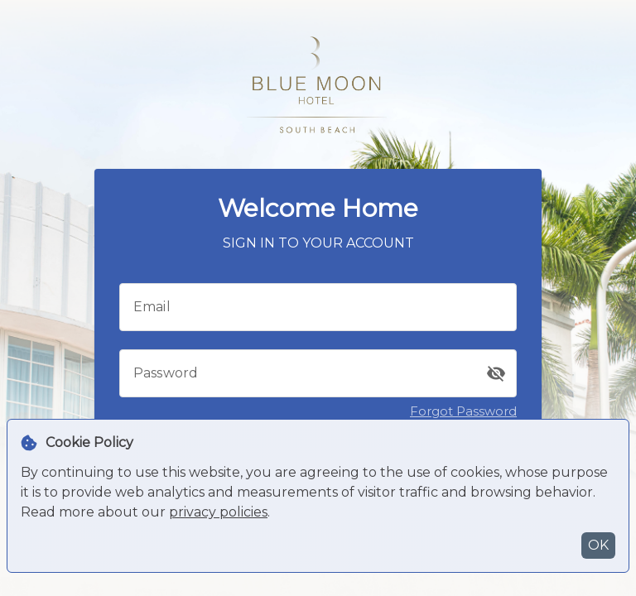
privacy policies (218, 512)
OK (598, 545)
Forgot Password (463, 411)
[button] (496, 373)
